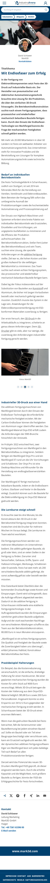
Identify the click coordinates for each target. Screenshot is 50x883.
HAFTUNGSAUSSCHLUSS (36, 880)
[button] (18, 387)
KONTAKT (21, 876)
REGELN (20, 880)
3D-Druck (30, 318)
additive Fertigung (33, 254)
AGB (29, 876)
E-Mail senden (8, 830)
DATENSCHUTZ (9, 880)
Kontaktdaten (25, 61)
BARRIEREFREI (38, 876)
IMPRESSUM (11, 876)
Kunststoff (38, 288)
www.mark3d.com (25, 851)
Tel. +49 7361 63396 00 (12, 827)
